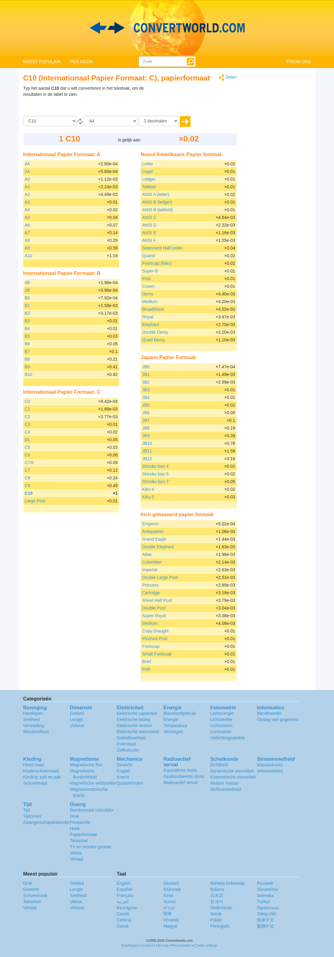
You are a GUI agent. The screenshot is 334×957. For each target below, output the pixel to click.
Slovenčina (267, 889)
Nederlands (221, 907)
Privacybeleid (181, 945)
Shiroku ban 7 (155, 481)
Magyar (170, 926)
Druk (74, 816)
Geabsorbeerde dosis (184, 776)
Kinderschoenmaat (41, 770)
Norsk (216, 913)
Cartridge (151, 592)
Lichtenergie (222, 713)
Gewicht (124, 764)
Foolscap (150, 646)
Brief (146, 661)
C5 (27, 447)
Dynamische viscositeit (232, 770)
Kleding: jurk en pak (42, 777)
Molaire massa (224, 783)
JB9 (145, 435)
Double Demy (155, 332)
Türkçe (263, 901)
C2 (27, 416)
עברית (169, 907)
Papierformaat (83, 834)
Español (124, 889)
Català (123, 913)
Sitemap (162, 945)
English (124, 883)
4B (27, 282)
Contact (147, 945)
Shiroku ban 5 (155, 473)
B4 (27, 328)
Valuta (76, 852)
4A (27, 163)
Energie (170, 719)
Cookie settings (205, 945)
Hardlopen (33, 713)
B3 (27, 320)
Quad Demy (153, 339)
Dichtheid (219, 764)
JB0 (145, 366)
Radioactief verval (180, 782)
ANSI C (149, 217)
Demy (147, 293)
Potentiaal (126, 743)
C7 (27, 470)
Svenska (265, 895)
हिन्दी (167, 913)
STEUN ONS (298, 61)
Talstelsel (79, 840)
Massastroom (270, 764)
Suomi (169, 901)
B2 (27, 313)
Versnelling (33, 725)
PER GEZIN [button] (81, 61)
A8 (27, 240)
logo (167, 27)
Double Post (153, 608)
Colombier (152, 562)
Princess (150, 585)
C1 (27, 409)
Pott (146, 669)
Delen (228, 77)
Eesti (168, 895)
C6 (27, 454)
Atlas (147, 554)
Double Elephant (158, 546)
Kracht (123, 777)
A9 (27, 248)
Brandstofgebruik (179, 713)
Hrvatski (171, 920)
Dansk (123, 926)
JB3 (145, 389)
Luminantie (220, 731)
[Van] (50, 121)
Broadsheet (153, 309)
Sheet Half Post (157, 600)
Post (146, 278)
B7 (27, 351)
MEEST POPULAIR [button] (42, 61)
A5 (27, 217)
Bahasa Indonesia (227, 883)
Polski (216, 920)
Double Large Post (160, 577)
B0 (27, 297)
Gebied (77, 713)
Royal (147, 316)
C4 (27, 432)
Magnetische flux (86, 764)
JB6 (145, 412)
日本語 (216, 895)
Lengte (76, 719)
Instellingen (129, 945)
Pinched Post (154, 638)
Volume (77, 725)
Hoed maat (33, 764)
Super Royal (154, 615)
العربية (123, 901)
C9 (27, 485)
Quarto (148, 255)
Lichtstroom (221, 725)
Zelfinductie (128, 750)
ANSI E (149, 232)
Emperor (150, 523)
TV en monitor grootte (90, 846)
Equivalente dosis (180, 770)
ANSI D (149, 225)
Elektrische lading (133, 719)
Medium (149, 301)
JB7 (145, 420)
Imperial (149, 569)
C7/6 (29, 462)
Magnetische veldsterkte (93, 783)
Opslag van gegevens (277, 719)
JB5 (145, 405)
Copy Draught (155, 631)
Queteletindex (130, 783)
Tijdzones (32, 816)
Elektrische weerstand (138, 731)
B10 (28, 374)
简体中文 (265, 920)
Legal (147, 171)
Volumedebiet (270, 770)
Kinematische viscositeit (233, 777)
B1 (27, 305)
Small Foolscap (156, 653)
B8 (27, 359)
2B (27, 290)
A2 (27, 194)
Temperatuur (175, 725)
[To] (110, 121)
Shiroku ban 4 (155, 466)
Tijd (26, 810)
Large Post (35, 500)
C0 (27, 401)
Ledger (149, 179)
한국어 (216, 901)
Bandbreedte (269, 713)
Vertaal (76, 859)
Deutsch (171, 883)
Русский (265, 883)
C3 (27, 424)
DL (27, 439)
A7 (27, 232)
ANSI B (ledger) (157, 202)
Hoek (75, 828)
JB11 (147, 450)
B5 (27, 336)
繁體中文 (265, 926)
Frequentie (80, 822)
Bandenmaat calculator (92, 810)
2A (27, 171)
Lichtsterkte (221, 719)
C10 (29, 493)
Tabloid (149, 186)
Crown (148, 286)
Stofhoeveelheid (225, 789)
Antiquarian (153, 531)
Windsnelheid (36, 731)
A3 (27, 202)
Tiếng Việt (266, 913)
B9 (27, 366)
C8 (27, 477)
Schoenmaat (35, 783)
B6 (27, 343)
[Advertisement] (198, 100)
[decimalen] (158, 121)
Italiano (217, 889)
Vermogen (173, 731)
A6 (27, 225)
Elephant (150, 324)
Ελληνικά (172, 889)
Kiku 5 (148, 496)
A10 (28, 255)
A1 (27, 186)
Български (127, 907)
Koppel (123, 770)
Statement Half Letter (162, 248)
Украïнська (267, 907)
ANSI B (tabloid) (157, 209)
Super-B (150, 270)
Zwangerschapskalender (46, 822)
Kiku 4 (148, 489)
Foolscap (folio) (156, 263)
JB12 (147, 458)
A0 (27, 179)
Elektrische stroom (134, 725)
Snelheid (31, 719)
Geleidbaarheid (131, 737)
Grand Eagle (154, 539)
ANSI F (149, 240)
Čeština (124, 920)
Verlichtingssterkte (227, 737)
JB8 (145, 428)
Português (220, 926)
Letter (147, 163)
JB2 (145, 382)
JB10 (147, 443)
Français (125, 895)
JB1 (145, 374)
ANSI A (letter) (155, 194)
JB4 (145, 397)
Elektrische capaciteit (137, 713)
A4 (27, 209)
